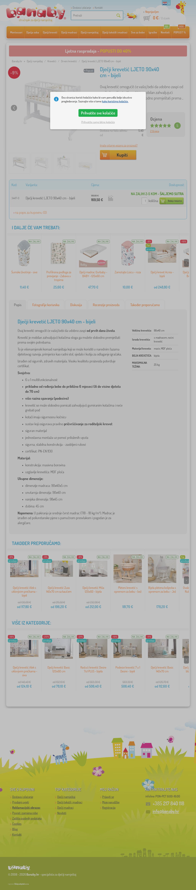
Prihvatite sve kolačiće (98, 112)
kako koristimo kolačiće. (115, 101)
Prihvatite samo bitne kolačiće (98, 122)
